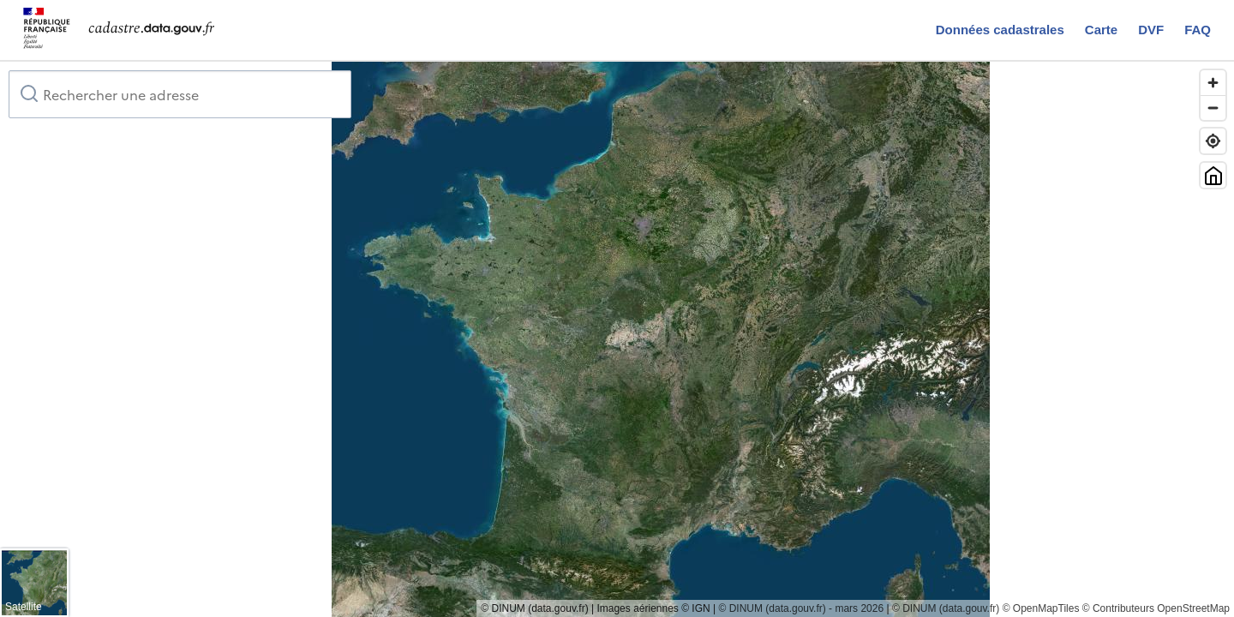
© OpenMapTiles (1041, 608)
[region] (617, 339)
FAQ (1197, 29)
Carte (1101, 29)
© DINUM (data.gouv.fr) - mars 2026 (801, 608)
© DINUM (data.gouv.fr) (945, 608)
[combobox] (180, 94)
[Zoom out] (1213, 107)
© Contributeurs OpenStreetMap (1156, 608)
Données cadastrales (1000, 29)
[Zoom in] (1213, 82)
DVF (1151, 29)
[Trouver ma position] (1213, 141)
